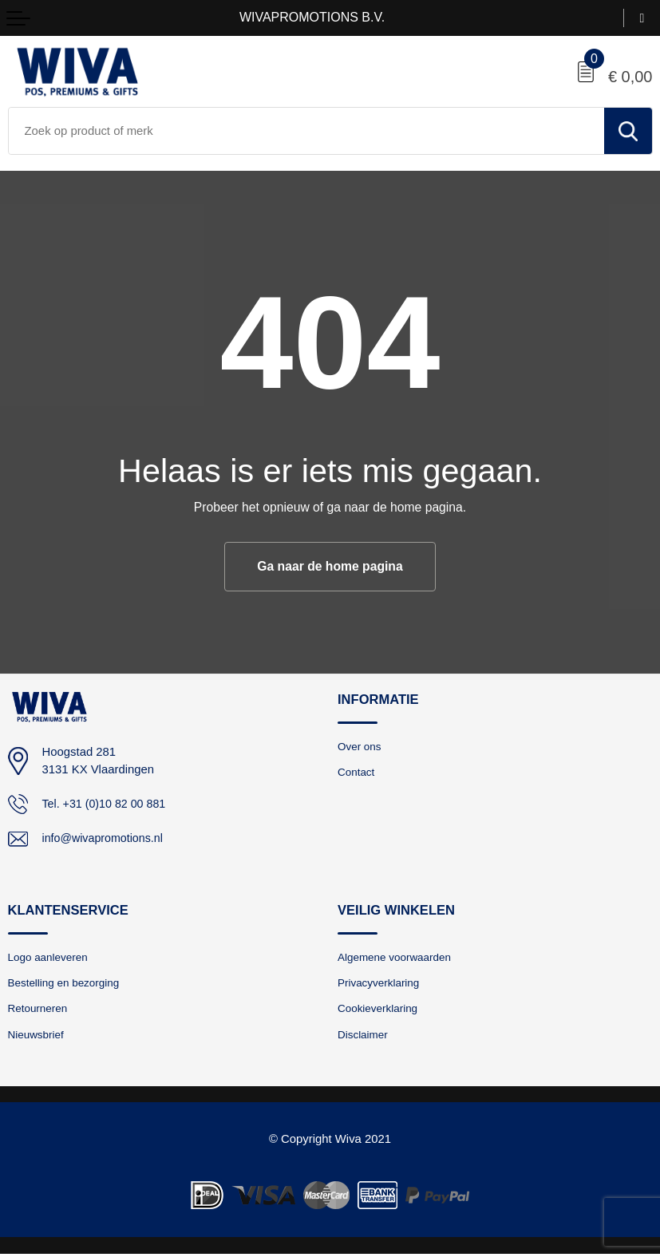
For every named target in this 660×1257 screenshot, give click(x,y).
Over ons (360, 746)
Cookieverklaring (379, 1010)
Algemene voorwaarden (397, 957)
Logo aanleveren (50, 957)
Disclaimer (364, 1036)
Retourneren (39, 1010)
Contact (357, 772)
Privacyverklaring (380, 984)
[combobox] (306, 131)
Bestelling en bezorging (66, 984)
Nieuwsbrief (37, 1036)
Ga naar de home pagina (329, 566)
